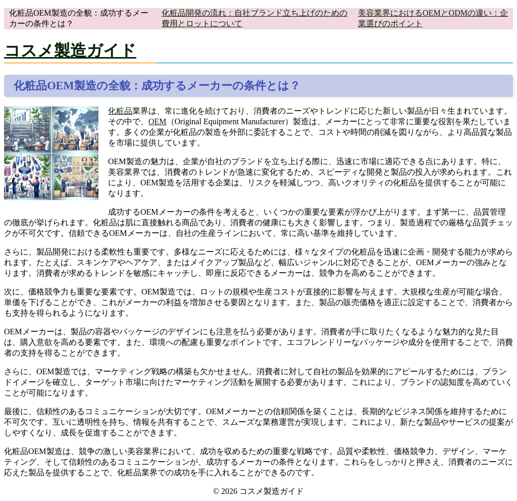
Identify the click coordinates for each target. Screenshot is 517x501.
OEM (157, 121)
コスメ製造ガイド (70, 50)
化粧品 (120, 111)
